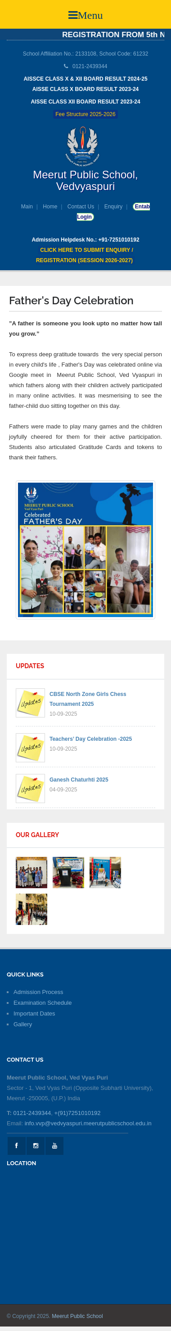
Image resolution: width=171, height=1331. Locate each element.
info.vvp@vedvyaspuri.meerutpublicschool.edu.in (88, 1123)
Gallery (23, 1024)
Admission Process (38, 992)
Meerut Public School (77, 1316)
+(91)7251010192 (77, 1113)
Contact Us (81, 206)
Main (27, 206)
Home (50, 206)
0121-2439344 (32, 1113)
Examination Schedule (43, 1002)
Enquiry (113, 206)
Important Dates (34, 1013)
